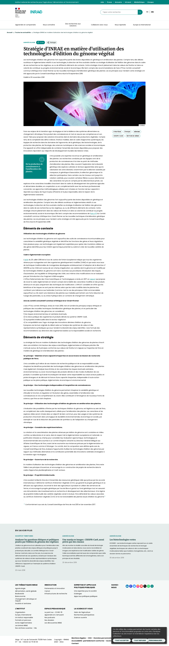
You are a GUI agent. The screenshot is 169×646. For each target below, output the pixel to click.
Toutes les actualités (23, 32)
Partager (51, 42)
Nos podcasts (50, 617)
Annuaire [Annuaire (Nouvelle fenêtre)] (118, 2)
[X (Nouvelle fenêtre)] (144, 586)
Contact (75, 643)
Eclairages (78, 594)
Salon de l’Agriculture (82, 612)
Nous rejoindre (120, 25)
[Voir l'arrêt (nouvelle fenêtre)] (26, 260)
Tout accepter (122, 640)
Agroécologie (29, 42)
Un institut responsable (24, 617)
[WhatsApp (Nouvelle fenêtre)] (148, 586)
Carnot (47, 591)
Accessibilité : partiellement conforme (88, 641)
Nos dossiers (49, 620)
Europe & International (141, 25)
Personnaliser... (156, 640)
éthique (127, 132)
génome (137, 132)
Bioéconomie (20, 596)
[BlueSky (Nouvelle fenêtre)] (134, 586)
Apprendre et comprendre (25, 25)
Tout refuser (140, 640)
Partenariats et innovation (55, 588)
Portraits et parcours (23, 620)
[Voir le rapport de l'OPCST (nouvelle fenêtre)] (93, 279)
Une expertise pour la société (85, 591)
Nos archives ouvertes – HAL (26, 628)
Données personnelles (103, 638)
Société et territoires (24, 536)
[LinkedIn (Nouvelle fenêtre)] (127, 586)
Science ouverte (80, 617)
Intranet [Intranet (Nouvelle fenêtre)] (128, 2)
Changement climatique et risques (26, 600)
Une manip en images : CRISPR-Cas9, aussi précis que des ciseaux (83, 541)
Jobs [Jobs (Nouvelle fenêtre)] (102, 2)
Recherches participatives (84, 615)
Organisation (20, 612)
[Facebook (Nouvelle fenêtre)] (130, 586)
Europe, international (23, 615)
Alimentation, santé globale (25, 591)
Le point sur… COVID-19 (53, 612)
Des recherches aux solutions (73, 25)
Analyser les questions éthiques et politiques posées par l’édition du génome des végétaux (37, 541)
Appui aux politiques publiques (85, 596)
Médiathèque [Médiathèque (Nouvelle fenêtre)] (139, 2)
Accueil (9, 32)
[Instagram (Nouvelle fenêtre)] (137, 586)
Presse (109, 2)
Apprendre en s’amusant (54, 615)
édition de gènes (133, 136)
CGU (90, 638)
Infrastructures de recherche (56, 594)
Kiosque (150, 2)
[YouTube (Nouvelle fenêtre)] (141, 586)
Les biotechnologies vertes (123, 540)
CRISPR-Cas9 (118, 136)
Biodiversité (19, 594)
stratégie (117, 132)
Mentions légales (79, 638)
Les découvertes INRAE (53, 623)
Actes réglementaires (23, 623)
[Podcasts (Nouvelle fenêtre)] (152, 586)
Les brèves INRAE (21, 625)
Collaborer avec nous (99, 25)
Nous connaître (49, 25)
